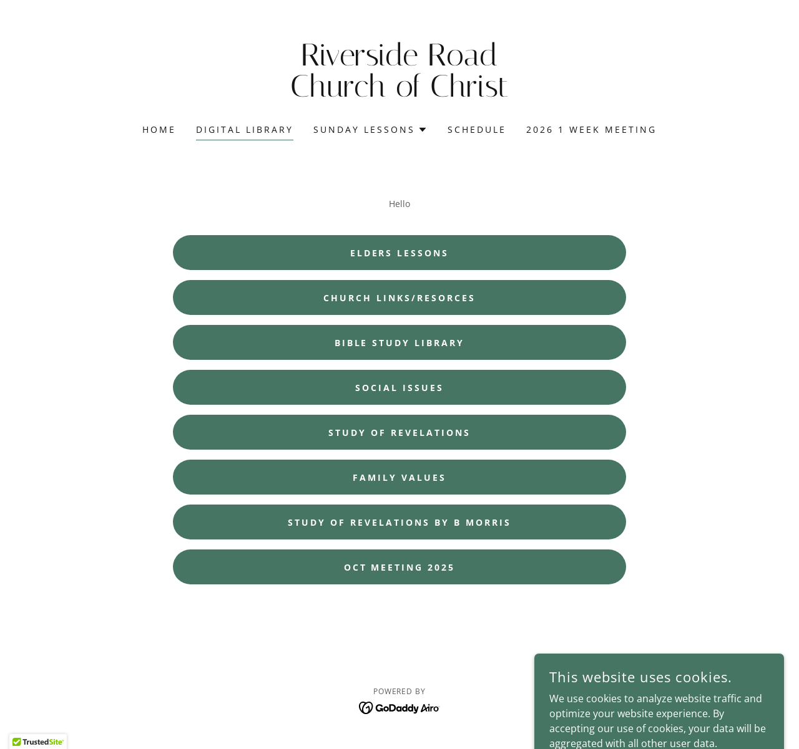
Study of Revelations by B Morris (399, 522)
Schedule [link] (477, 129)
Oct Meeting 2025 (400, 567)
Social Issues (399, 388)
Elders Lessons (399, 253)
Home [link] (159, 129)
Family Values (399, 477)
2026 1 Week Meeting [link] (591, 129)
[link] (400, 93)
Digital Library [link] (244, 129)
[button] (370, 129)
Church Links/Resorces (399, 298)
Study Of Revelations (399, 432)
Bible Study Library (400, 343)
